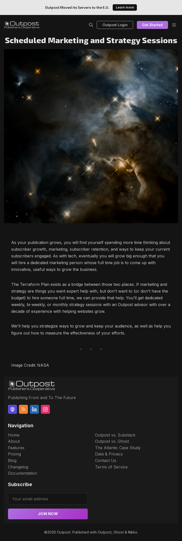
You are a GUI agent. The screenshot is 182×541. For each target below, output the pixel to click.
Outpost (64, 532)
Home (13, 435)
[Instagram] (45, 409)
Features (16, 447)
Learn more (125, 7)
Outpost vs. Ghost (112, 441)
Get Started (152, 25)
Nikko (132, 532)
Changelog (18, 466)
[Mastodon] (12, 409)
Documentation (22, 473)
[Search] (91, 25)
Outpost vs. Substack (115, 435)
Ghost (118, 532)
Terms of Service (111, 466)
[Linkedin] (34, 409)
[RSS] (23, 409)
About (14, 441)
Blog (12, 460)
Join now (48, 514)
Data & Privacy (109, 453)
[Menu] (174, 25)
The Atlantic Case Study (118, 447)
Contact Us (105, 460)
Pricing (14, 453)
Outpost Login (115, 25)
